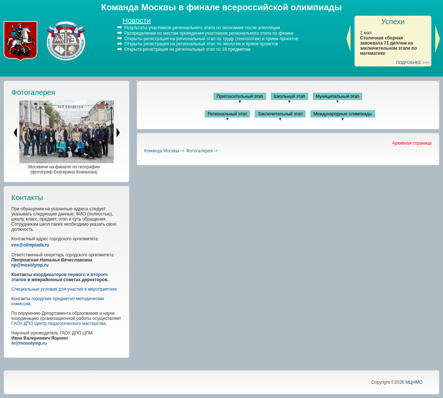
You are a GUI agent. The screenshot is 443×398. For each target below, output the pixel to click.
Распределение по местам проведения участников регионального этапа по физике (209, 33)
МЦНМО (414, 382)
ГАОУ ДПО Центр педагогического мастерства (58, 323)
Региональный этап (227, 113)
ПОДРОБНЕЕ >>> (413, 62)
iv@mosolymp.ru (29, 343)
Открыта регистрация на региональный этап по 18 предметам (187, 49)
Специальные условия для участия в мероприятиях (64, 289)
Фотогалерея (33, 92)
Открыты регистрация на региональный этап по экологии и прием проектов (201, 43)
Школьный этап (289, 96)
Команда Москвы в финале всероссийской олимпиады (221, 7)
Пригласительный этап (239, 96)
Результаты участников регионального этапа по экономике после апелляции (202, 27)
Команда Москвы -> (164, 150)
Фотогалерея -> (202, 150)
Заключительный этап (280, 113)
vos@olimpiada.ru (30, 245)
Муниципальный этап (337, 96)
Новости (136, 20)
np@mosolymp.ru (30, 265)
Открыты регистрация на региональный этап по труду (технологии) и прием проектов (211, 38)
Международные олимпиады (342, 113)
